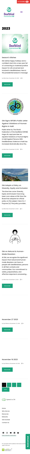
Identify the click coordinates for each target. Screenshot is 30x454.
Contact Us (5, 422)
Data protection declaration (9, 435)
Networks (5, 417)
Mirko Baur (6, 78)
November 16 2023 (10, 359)
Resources (5, 414)
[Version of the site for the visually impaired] (23, 2)
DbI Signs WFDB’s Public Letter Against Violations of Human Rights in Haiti (15, 123)
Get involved (6, 420)
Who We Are (6, 411)
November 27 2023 (10, 319)
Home (4, 408)
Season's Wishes (9, 57)
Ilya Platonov (6, 323)
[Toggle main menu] (21, 12)
